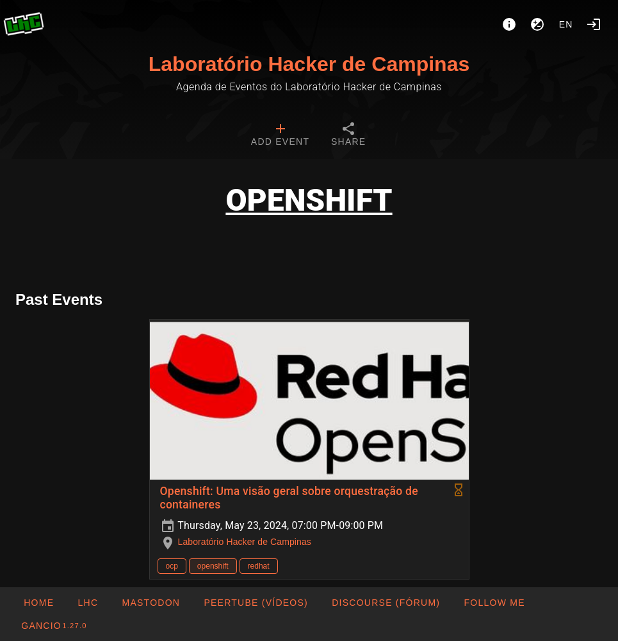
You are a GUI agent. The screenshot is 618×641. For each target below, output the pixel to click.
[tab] (280, 136)
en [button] (566, 24)
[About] (509, 24)
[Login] (594, 24)
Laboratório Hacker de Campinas (309, 64)
